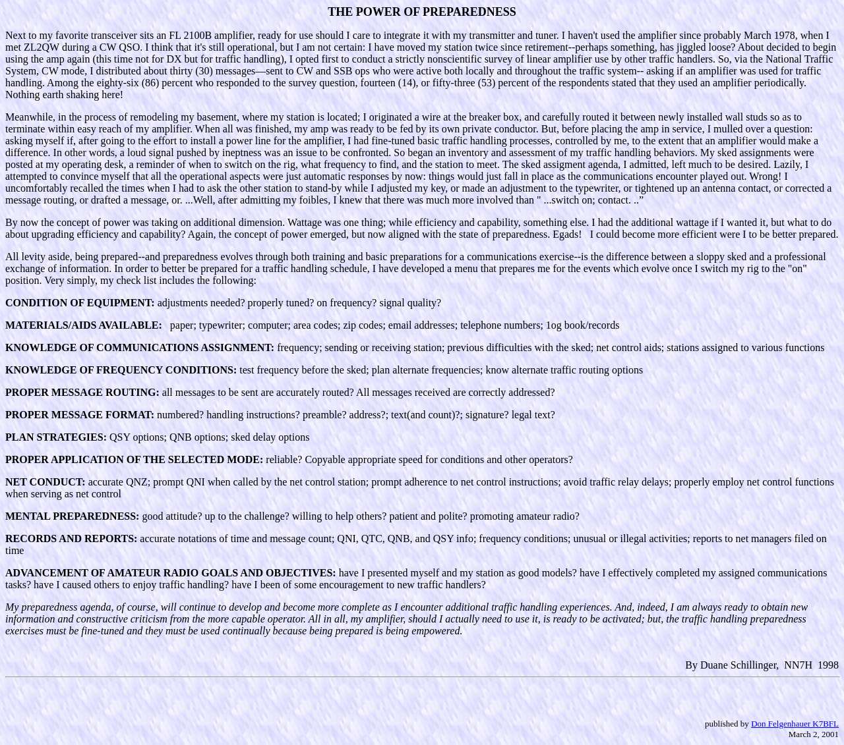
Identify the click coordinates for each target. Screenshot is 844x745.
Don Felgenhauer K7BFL (795, 724)
